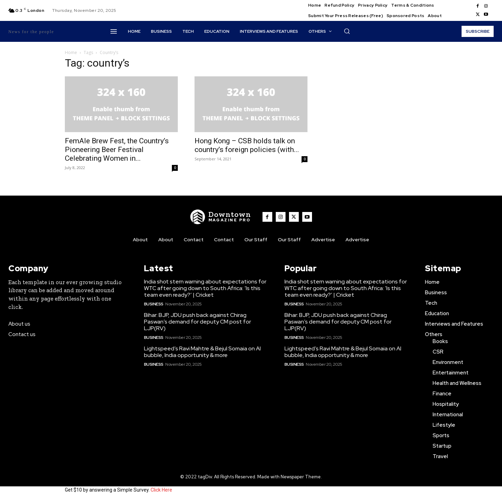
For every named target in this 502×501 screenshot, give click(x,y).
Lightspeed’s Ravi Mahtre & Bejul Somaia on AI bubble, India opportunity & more (202, 352)
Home (71, 52)
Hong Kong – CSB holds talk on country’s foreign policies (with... (247, 145)
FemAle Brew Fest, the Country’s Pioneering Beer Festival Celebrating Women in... (117, 149)
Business (153, 304)
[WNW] (220, 217)
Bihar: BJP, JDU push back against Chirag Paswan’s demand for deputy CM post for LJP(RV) (197, 321)
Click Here (161, 490)
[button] (347, 31)
